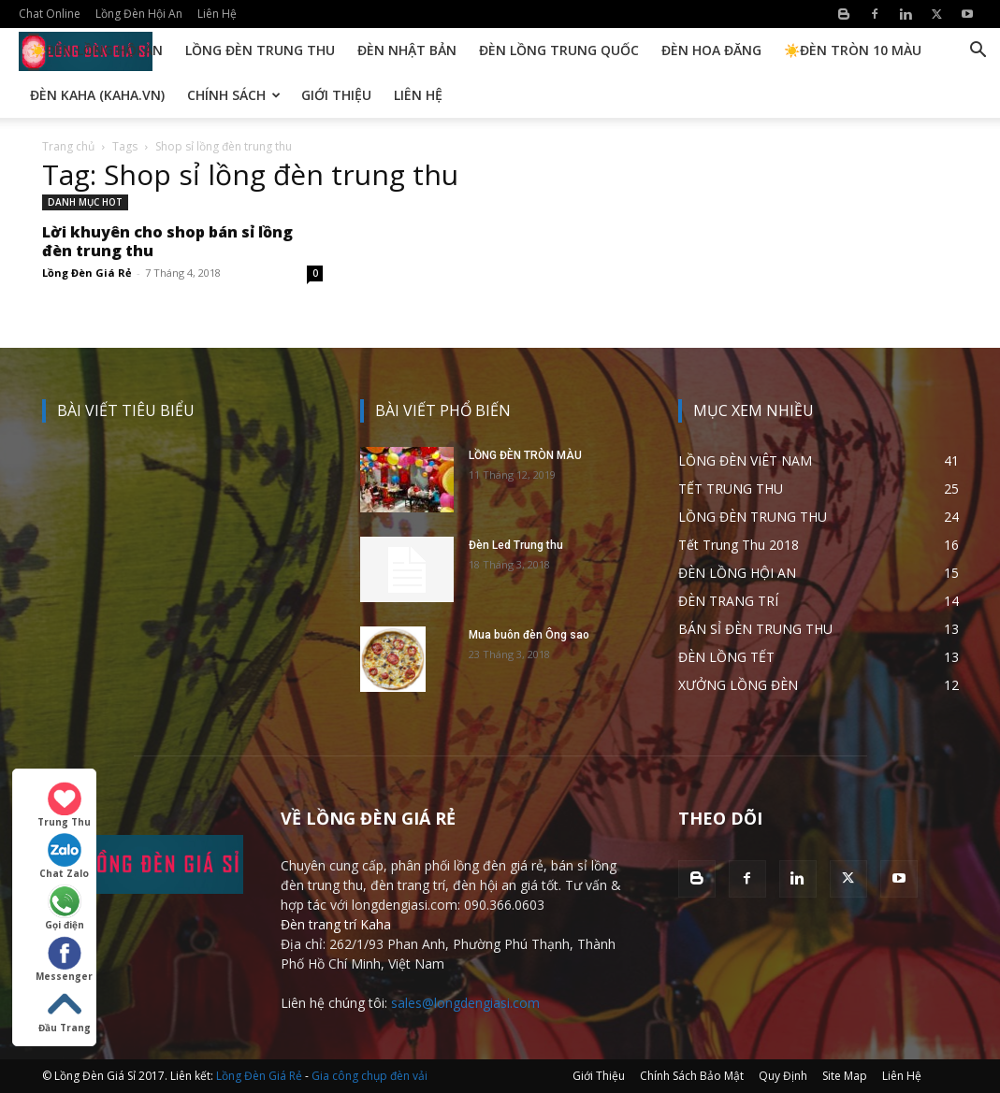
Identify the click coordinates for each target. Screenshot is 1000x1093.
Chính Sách (234, 95)
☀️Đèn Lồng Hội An (96, 50)
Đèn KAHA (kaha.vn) (97, 95)
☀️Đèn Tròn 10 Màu (852, 50)
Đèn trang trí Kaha (336, 924)
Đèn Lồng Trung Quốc (559, 50)
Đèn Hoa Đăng (711, 50)
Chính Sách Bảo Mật (692, 1076)
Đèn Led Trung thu (516, 545)
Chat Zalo (64, 856)
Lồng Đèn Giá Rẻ (87, 273)
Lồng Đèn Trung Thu (260, 50)
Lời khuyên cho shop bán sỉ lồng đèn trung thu (167, 241)
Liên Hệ (217, 14)
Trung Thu (64, 805)
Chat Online (49, 14)
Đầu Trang (64, 1010)
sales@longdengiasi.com (465, 1003)
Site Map (844, 1076)
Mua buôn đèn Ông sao (529, 634)
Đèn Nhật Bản (407, 50)
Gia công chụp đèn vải (370, 1076)
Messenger (64, 959)
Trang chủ (68, 146)
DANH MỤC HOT (85, 202)
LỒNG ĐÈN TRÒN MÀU (525, 455)
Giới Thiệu (336, 95)
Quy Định (783, 1076)
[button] (977, 52)
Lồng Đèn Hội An (138, 14)
